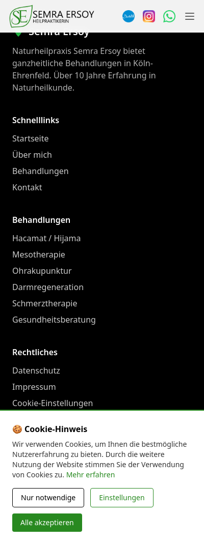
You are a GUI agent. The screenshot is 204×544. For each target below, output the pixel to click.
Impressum (34, 386)
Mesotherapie (38, 254)
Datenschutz (36, 370)
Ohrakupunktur (42, 270)
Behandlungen (40, 171)
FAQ (20, 419)
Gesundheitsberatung (54, 319)
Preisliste (29, 435)
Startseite (30, 138)
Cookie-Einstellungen (52, 403)
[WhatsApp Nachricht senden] (169, 16)
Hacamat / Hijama (46, 238)
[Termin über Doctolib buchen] (128, 16)
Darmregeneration (48, 287)
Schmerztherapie (44, 303)
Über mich (32, 154)
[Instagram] (149, 16)
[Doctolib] (79, 481)
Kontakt (27, 187)
